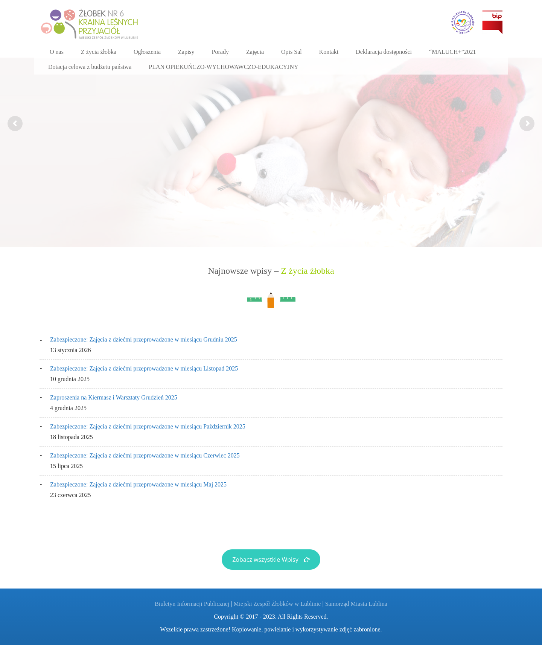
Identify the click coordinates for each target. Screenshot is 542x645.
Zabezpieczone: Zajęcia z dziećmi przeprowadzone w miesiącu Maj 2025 (138, 484)
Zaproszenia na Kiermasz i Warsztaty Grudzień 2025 (113, 397)
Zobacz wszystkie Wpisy (271, 559)
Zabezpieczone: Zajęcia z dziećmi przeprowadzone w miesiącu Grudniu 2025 (143, 339)
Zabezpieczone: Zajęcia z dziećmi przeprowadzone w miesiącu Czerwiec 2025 (145, 455)
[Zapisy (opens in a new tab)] (186, 51)
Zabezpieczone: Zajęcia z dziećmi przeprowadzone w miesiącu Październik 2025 (147, 426)
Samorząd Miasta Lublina (356, 604)
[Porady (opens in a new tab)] (220, 51)
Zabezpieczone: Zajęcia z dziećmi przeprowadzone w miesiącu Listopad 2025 (144, 368)
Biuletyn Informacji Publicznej (192, 604)
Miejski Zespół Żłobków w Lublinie (277, 604)
